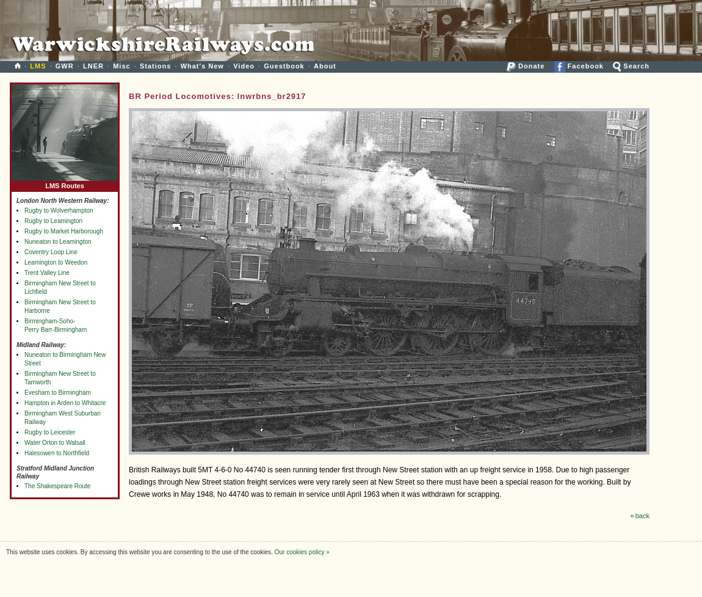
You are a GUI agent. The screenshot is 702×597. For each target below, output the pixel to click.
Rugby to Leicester (49, 432)
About (325, 66)
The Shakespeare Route (57, 486)
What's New (202, 66)
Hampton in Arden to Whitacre (65, 403)
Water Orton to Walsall (54, 442)
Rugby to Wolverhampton (58, 210)
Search (631, 66)
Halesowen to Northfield (56, 453)
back (640, 515)
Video (244, 66)
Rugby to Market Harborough (63, 231)
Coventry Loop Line (51, 252)
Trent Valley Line (47, 272)
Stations (155, 66)
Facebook (579, 66)
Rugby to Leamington (53, 221)
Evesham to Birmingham (57, 392)
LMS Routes (65, 183)
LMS (38, 66)
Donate (526, 66)
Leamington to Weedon (55, 262)
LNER (93, 66)
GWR (65, 66)
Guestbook (284, 66)
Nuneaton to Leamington (58, 241)
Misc (121, 66)
